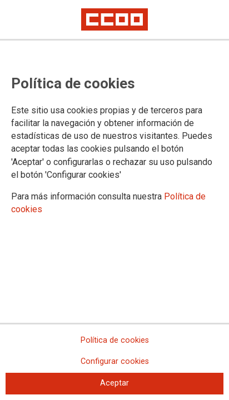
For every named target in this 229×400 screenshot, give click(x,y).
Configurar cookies (115, 361)
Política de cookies (115, 340)
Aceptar (114, 383)
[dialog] (114, 200)
